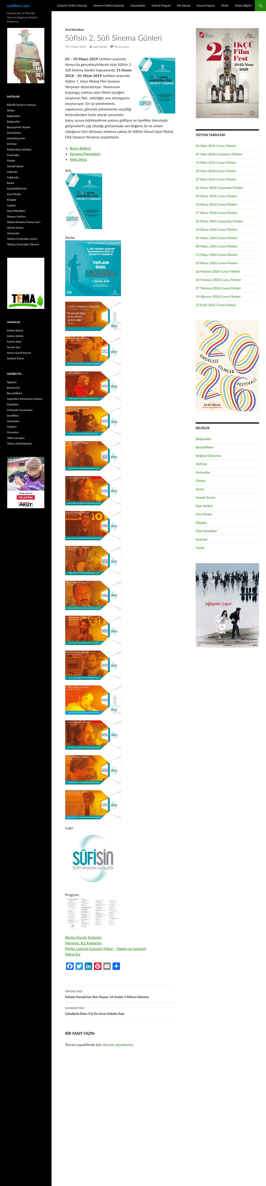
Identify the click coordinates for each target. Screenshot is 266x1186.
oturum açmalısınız (117, 1044)
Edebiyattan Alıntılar (19, 149)
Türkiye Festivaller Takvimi (23, 244)
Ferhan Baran (15, 330)
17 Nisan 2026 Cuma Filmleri (216, 213)
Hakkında (12, 177)
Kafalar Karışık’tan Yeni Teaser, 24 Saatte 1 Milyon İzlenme (120, 994)
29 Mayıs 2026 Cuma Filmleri (216, 263)
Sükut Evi (72, 954)
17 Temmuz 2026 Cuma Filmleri (218, 288)
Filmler (225, 5)
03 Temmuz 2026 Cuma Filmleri (218, 280)
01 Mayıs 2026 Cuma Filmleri (216, 238)
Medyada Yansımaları (19, 410)
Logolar (11, 205)
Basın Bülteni (80, 148)
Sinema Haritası (16, 216)
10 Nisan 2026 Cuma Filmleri (216, 204)
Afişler (11, 110)
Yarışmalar (13, 233)
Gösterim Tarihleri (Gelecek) (108, 5)
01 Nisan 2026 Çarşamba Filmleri (219, 188)
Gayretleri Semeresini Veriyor (24, 399)
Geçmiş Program (205, 5)
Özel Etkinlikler (74, 29)
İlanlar (10, 183)
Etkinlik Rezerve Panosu (21, 105)
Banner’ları (13, 387)
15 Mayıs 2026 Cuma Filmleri (216, 255)
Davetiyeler (14, 132)
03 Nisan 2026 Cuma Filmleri (216, 196)
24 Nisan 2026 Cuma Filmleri (216, 229)
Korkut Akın (14, 341)
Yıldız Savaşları (16, 438)
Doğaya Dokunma (208, 456)
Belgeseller (203, 439)
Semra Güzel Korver (19, 352)
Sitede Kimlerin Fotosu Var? (23, 222)
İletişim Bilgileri (243, 5)
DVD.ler (201, 464)
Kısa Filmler (204, 514)
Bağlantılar (13, 116)
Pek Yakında (183, 5)
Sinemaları (13, 421)
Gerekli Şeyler (205, 497)
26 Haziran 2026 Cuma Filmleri (218, 271)
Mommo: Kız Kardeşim (83, 943)
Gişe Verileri (204, 506)
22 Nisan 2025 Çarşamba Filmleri (219, 221)
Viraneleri (13, 432)
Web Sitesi (78, 159)
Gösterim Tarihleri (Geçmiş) (72, 5)
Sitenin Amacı (15, 227)
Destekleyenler (16, 138)
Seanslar (202, 539)
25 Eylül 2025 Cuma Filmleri (216, 305)
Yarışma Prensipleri (85, 153)
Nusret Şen (13, 347)
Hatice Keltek (15, 336)
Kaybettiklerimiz (17, 188)
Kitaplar (201, 523)
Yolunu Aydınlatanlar (19, 443)
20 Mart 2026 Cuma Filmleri (216, 171)
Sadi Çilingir (100, 46)
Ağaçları (12, 382)
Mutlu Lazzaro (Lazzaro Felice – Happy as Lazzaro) (105, 948)
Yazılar (200, 548)
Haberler (12, 172)
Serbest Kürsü (15, 358)
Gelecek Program (161, 5)
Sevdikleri (13, 415)
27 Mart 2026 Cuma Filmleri (216, 179)
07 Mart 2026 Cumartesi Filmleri (219, 154)
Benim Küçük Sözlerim (83, 937)
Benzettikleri (205, 447)
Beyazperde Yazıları (18, 127)
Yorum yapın (121, 46)
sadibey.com (18, 5)
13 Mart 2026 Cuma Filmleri (216, 162)
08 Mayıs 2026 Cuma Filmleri (216, 246)
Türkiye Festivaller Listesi (22, 239)
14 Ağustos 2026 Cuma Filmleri (218, 296)
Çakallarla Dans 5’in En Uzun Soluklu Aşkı (120, 1010)
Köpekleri (13, 404)
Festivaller (203, 472)
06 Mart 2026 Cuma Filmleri (216, 146)
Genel (200, 489)
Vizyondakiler (137, 5)
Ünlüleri (11, 426)
